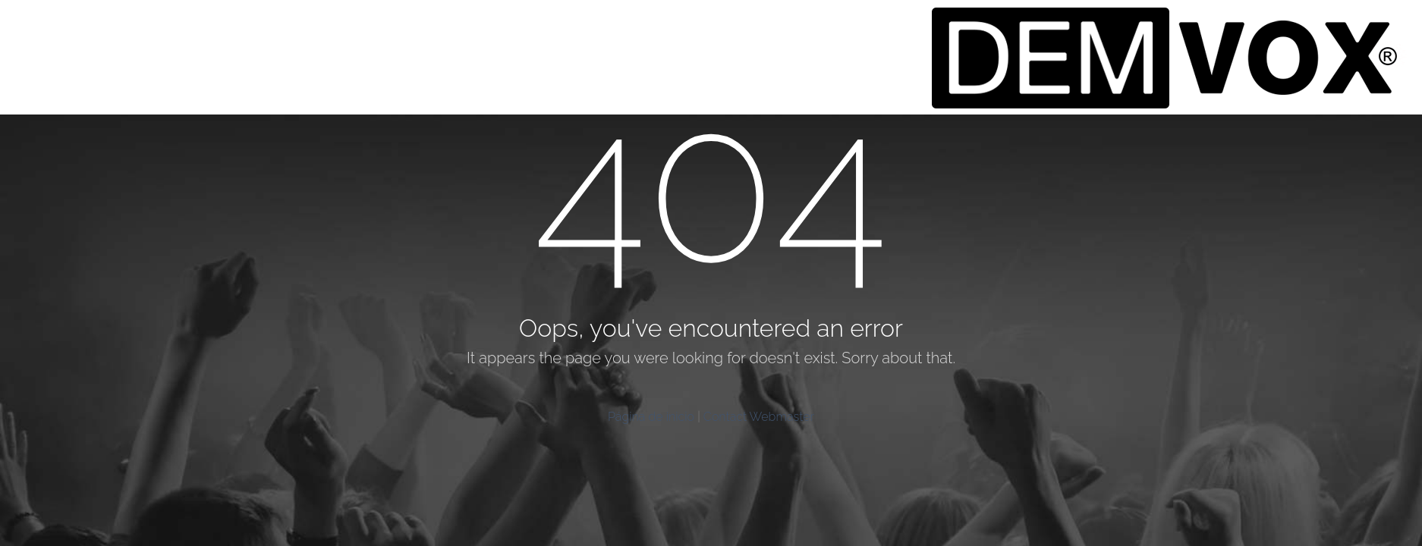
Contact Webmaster (758, 417)
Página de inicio (651, 417)
